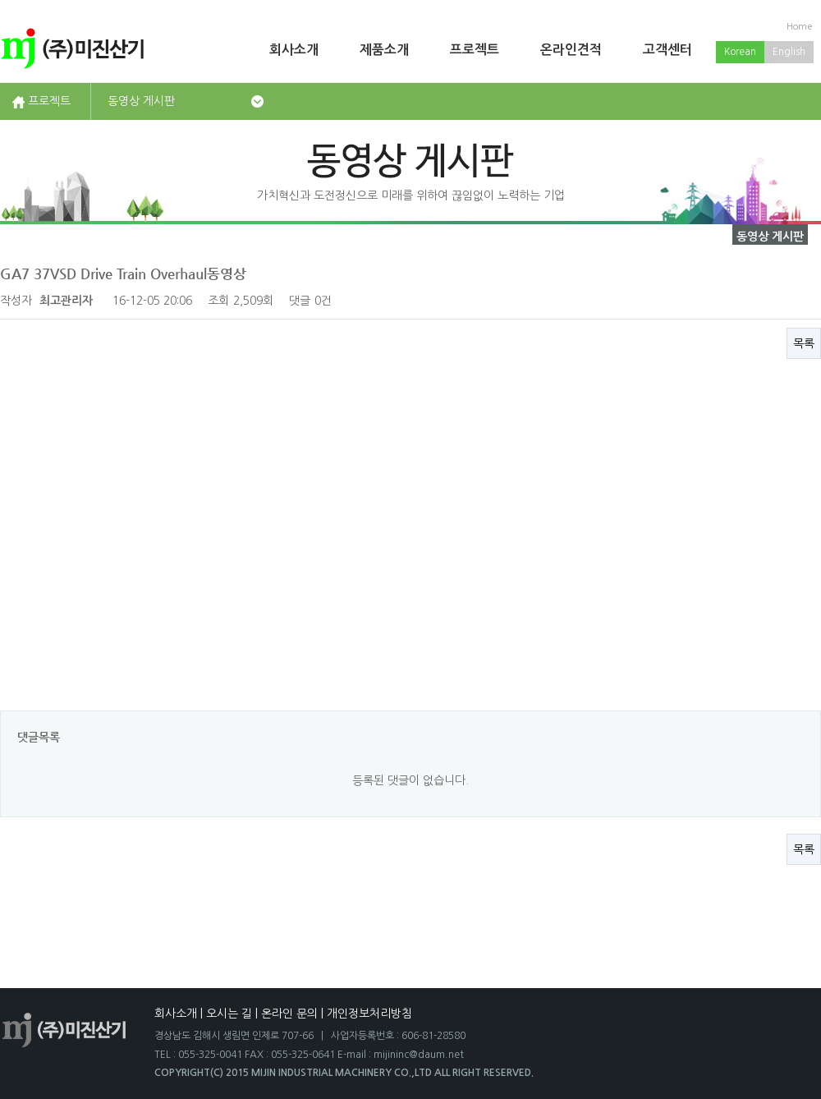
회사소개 (294, 50)
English (789, 52)
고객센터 (667, 50)
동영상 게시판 (141, 101)
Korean (740, 52)
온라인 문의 (289, 1013)
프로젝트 (474, 50)
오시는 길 (229, 1013)
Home (800, 26)
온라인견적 (571, 50)
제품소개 (384, 50)
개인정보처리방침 (369, 1013)
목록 (803, 343)
